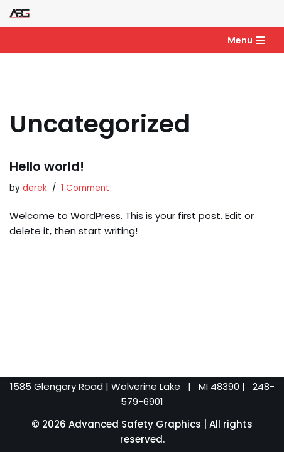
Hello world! (46, 166)
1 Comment (85, 188)
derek (35, 188)
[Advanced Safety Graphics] (19, 13)
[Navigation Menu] (246, 40)
